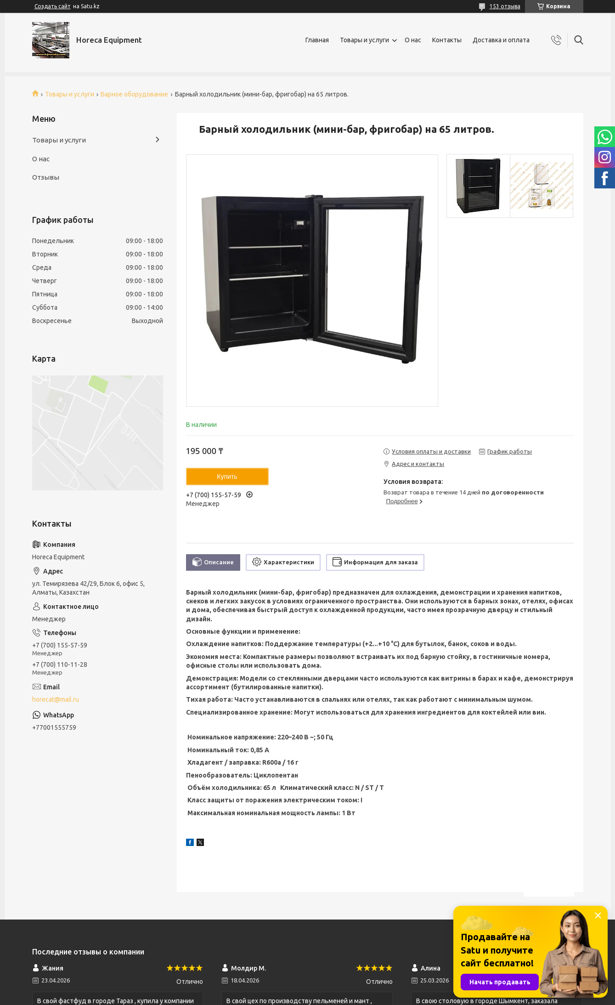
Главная (317, 40)
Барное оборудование (134, 94)
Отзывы (45, 177)
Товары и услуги (364, 40)
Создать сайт (52, 6)
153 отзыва (505, 6)
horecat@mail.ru (55, 699)
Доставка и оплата (501, 40)
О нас (413, 40)
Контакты (447, 40)
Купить (227, 476)
